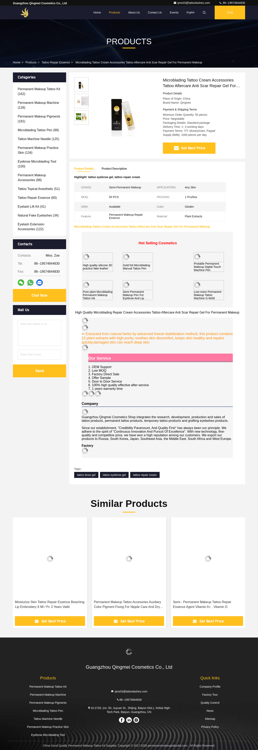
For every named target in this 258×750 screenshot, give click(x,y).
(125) (38, 139)
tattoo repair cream (145, 475)
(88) (32, 177)
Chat (230, 12)
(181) (39, 119)
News (209, 710)
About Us (134, 12)
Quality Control (210, 702)
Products (114, 12)
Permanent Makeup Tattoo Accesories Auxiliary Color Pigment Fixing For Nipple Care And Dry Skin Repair (127, 604)
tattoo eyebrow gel (114, 475)
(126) (38, 105)
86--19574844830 (232, 2)
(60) (37, 197)
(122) (31, 227)
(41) (32, 206)
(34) (38, 215)
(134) (38, 150)
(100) (37, 164)
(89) (38, 130)
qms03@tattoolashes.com (192, 2)
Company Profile (210, 686)
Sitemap (210, 718)
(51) (39, 189)
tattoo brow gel (86, 475)
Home (97, 12)
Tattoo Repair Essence (56, 62)
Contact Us (155, 12)
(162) (39, 91)
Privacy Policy (210, 726)
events (174, 12)
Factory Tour (210, 694)
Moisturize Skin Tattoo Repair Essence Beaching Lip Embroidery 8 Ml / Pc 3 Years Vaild (49, 604)
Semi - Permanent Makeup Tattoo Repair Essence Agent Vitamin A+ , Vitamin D (202, 604)
